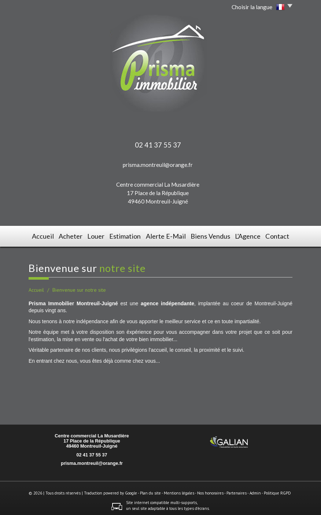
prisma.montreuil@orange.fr (158, 164)
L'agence (246, 235)
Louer (99, 235)
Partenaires (236, 490)
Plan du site (150, 490)
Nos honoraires (210, 490)
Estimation (129, 235)
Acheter (71, 235)
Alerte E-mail (167, 235)
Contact (277, 235)
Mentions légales (179, 490)
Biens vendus (209, 235)
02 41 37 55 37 (91, 452)
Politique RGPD (277, 490)
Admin (255, 490)
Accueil (42, 235)
